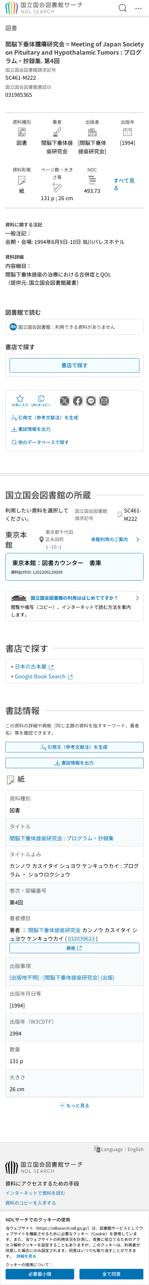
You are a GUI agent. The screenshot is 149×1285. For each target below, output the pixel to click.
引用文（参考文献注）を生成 (44, 417)
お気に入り (20, 401)
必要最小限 (39, 1274)
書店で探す (74, 365)
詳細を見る (26, 1256)
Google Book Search (44, 676)
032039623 (81, 938)
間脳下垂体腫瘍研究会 (54, 930)
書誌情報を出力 (30, 429)
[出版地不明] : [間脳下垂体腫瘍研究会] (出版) (62, 977)
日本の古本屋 (34, 666)
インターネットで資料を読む (35, 1193)
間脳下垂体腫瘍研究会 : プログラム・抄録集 (62, 838)
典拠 (74, 948)
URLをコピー (41, 401)
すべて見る (123, 184)
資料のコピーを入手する (30, 1202)
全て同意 (111, 1274)
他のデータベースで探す (40, 442)
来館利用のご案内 (116, 539)
